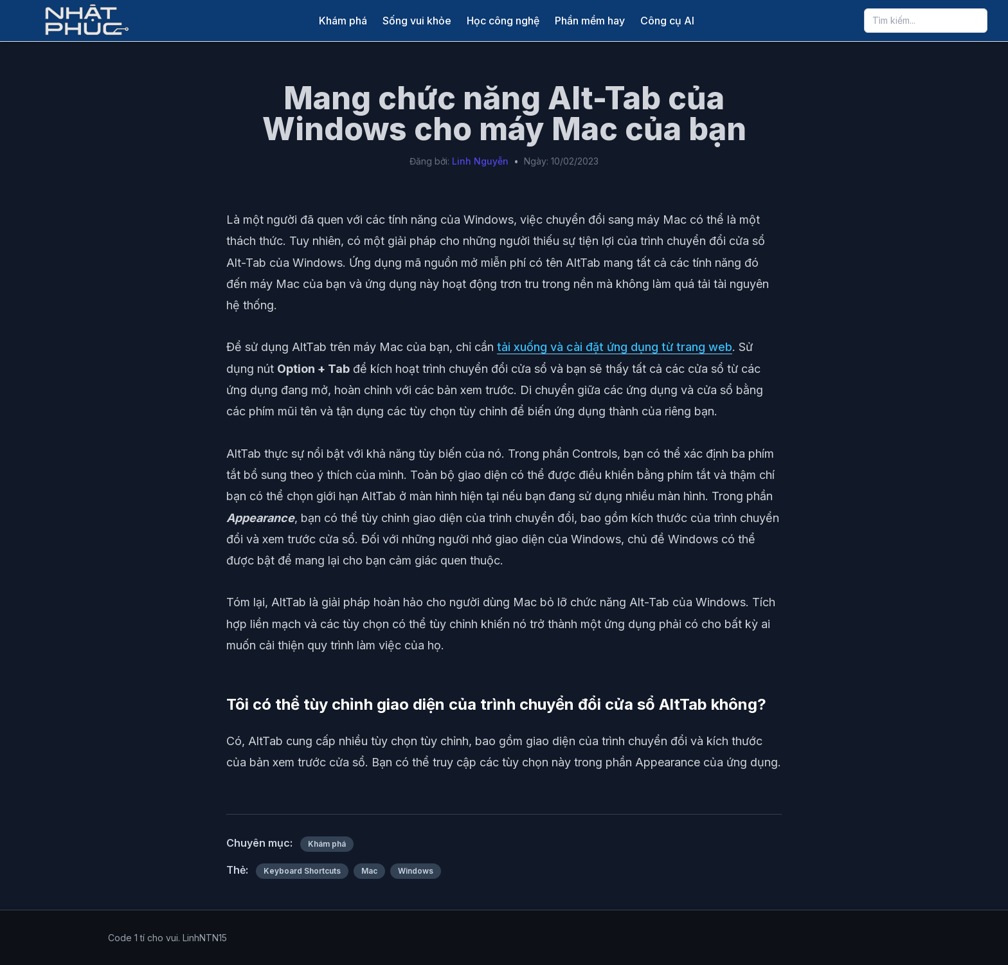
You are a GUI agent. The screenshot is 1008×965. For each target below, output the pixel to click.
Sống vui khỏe (416, 20)
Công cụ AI (667, 20)
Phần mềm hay (590, 20)
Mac (369, 871)
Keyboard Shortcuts (302, 871)
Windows (415, 871)
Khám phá (343, 20)
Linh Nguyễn (480, 161)
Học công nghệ (503, 20)
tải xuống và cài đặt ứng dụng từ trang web (614, 347)
